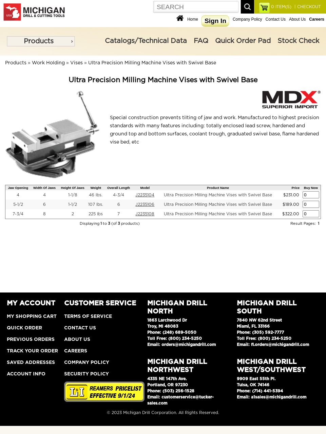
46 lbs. (95, 195)
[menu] (41, 41)
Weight (95, 188)
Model (145, 188)
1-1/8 (72, 195)
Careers (75, 351)
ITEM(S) (281, 7)
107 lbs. (95, 204)
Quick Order (24, 328)
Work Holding (48, 63)
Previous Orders (31, 339)
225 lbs (96, 214)
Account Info (26, 374)
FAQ (201, 41)
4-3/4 (118, 195)
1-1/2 (72, 204)
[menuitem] (40, 41)
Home (192, 19)
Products (39, 41)
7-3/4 (18, 214)
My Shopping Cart (32, 316)
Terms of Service (88, 316)
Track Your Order (32, 351)
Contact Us (276, 19)
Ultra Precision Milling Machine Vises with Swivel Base (152, 63)
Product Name (218, 188)
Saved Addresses (31, 362)
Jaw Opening (18, 188)
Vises (76, 63)
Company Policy (247, 19)
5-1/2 (18, 204)
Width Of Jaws (44, 188)
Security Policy (86, 374)
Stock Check (298, 41)
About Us (297, 19)
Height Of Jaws (72, 188)
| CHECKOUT (307, 7)
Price (296, 188)
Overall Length (118, 188)
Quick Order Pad (243, 41)
